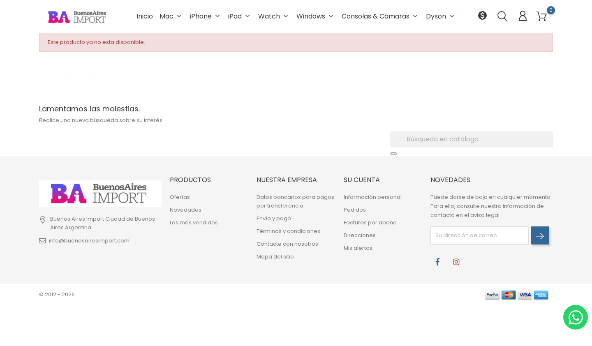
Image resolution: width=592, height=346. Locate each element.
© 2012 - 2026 (57, 294)
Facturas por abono (370, 222)
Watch (274, 16)
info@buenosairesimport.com (89, 241)
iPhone (206, 16)
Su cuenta (362, 180)
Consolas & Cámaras (380, 16)
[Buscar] (471, 139)
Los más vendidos (194, 222)
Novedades (185, 210)
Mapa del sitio (275, 257)
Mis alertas (358, 248)
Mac (171, 16)
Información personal (373, 197)
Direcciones (360, 235)
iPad (240, 16)
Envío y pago (274, 218)
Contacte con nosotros (287, 244)
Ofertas (180, 197)
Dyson (441, 16)
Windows (315, 16)
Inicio (144, 16)
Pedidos (355, 210)
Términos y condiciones (288, 231)
